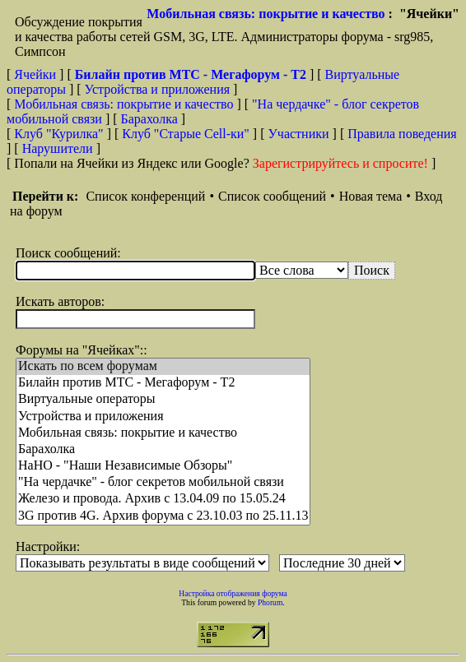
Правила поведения (402, 134)
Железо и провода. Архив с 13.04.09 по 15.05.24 (163, 499)
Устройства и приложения (158, 89)
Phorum (270, 602)
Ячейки (36, 74)
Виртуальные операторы (163, 399)
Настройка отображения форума (233, 593)
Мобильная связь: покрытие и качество (265, 14)
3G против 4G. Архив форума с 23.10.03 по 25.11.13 (163, 516)
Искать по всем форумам (163, 367)
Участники (298, 134)
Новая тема (371, 196)
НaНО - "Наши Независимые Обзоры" (163, 466)
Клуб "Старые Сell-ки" (185, 134)
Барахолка (149, 119)
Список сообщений (272, 196)
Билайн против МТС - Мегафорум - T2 (163, 383)
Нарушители (57, 148)
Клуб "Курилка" (58, 134)
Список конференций (145, 196)
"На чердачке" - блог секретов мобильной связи (163, 483)
